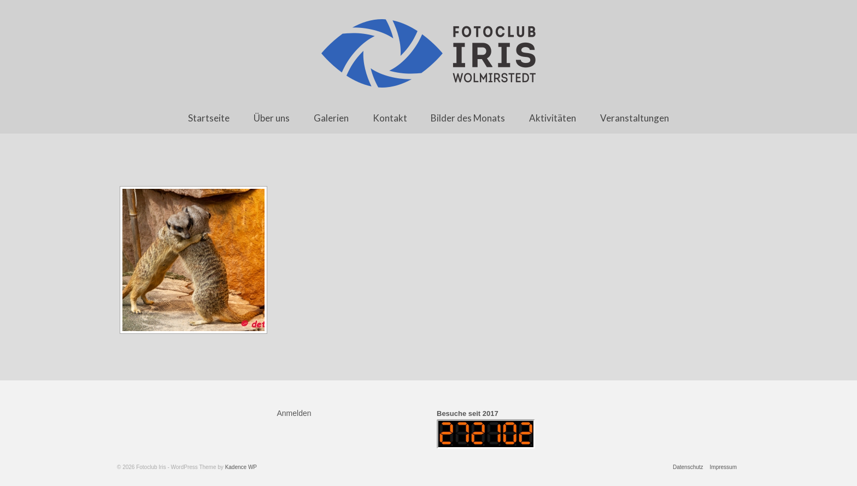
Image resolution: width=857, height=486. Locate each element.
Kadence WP (241, 467)
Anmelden (294, 413)
